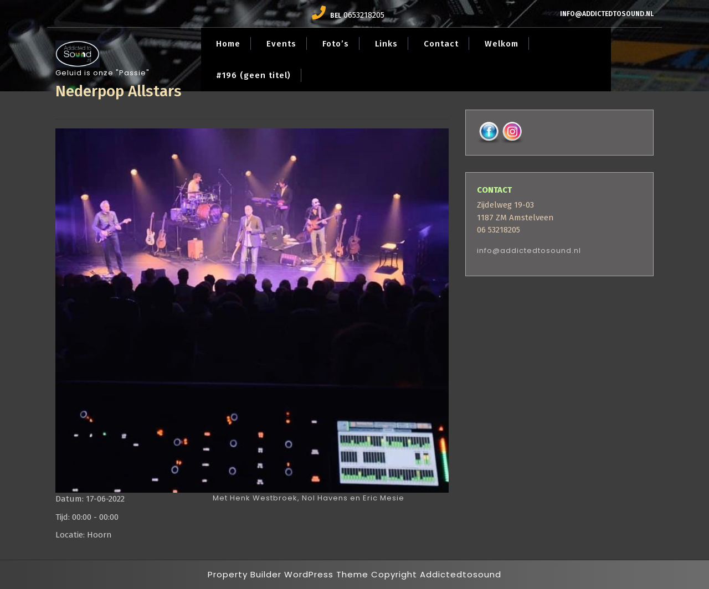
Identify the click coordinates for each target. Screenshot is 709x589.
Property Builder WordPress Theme (288, 574)
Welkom (501, 44)
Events (281, 44)
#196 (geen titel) (253, 75)
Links (386, 44)
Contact (441, 44)
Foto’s (335, 44)
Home (228, 44)
